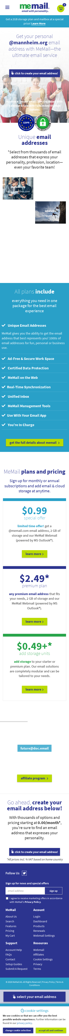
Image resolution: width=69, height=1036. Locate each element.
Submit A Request (16, 969)
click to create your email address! (34, 73)
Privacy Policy (48, 982)
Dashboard (40, 921)
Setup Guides (14, 964)
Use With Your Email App (24, 415)
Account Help (14, 950)
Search (10, 921)
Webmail (38, 950)
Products (39, 926)
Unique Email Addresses (24, 325)
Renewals (39, 931)
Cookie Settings (43, 959)
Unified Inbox (15, 396)
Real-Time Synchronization (26, 387)
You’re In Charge (18, 424)
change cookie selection (18, 1030)
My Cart (10, 935)
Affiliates (38, 954)
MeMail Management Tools (26, 405)
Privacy (37, 964)
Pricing (10, 931)
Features (11, 926)
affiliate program (34, 778)
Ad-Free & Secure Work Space (28, 358)
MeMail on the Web (20, 377)
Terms (37, 969)
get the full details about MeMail (35, 442)
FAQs (9, 954)
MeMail (16, 982)
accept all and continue (51, 1030)
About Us (11, 916)
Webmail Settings (44, 935)
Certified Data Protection (25, 368)
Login (36, 916)
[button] (60, 8)
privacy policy (24, 1023)
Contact (10, 959)
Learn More (35, 554)
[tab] (34, 325)
